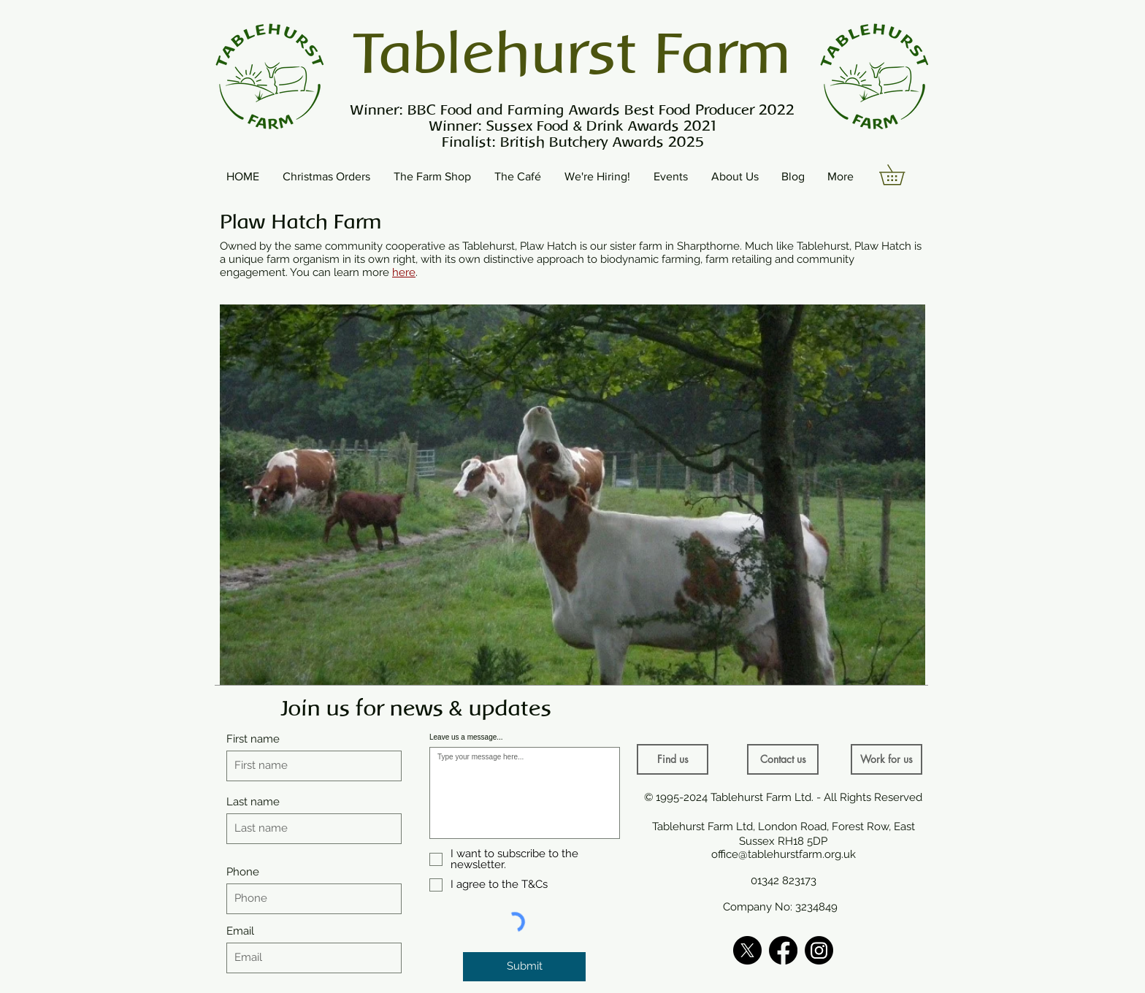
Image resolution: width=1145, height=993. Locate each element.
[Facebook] (783, 950)
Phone (242, 872)
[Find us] (672, 759)
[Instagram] (819, 950)
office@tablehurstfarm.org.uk (783, 854)
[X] (747, 950)
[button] (901, 174)
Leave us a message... (466, 737)
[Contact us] (783, 759)
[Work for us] (886, 759)
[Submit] (524, 966)
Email (240, 931)
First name (253, 739)
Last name (253, 802)
